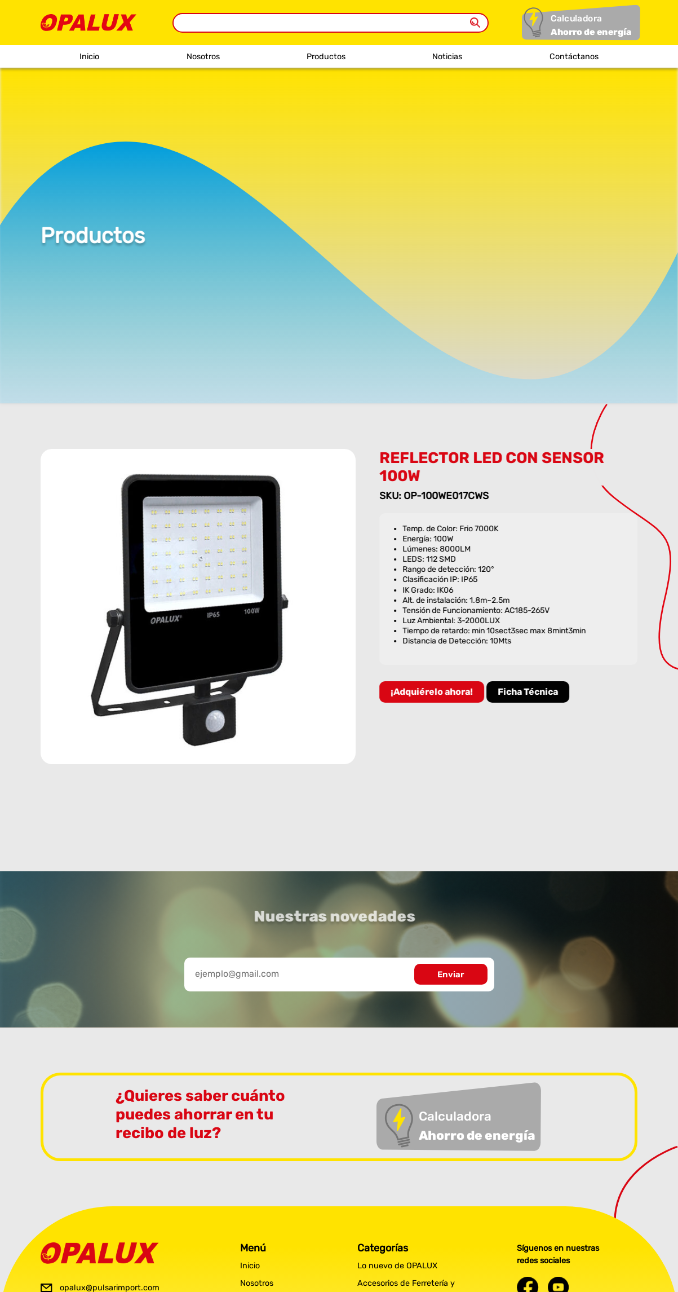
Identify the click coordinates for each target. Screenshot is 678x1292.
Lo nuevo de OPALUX (397, 1266)
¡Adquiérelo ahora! (433, 691)
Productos (326, 56)
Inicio (89, 56)
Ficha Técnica (529, 691)
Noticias (447, 56)
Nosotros (203, 56)
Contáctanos (574, 56)
